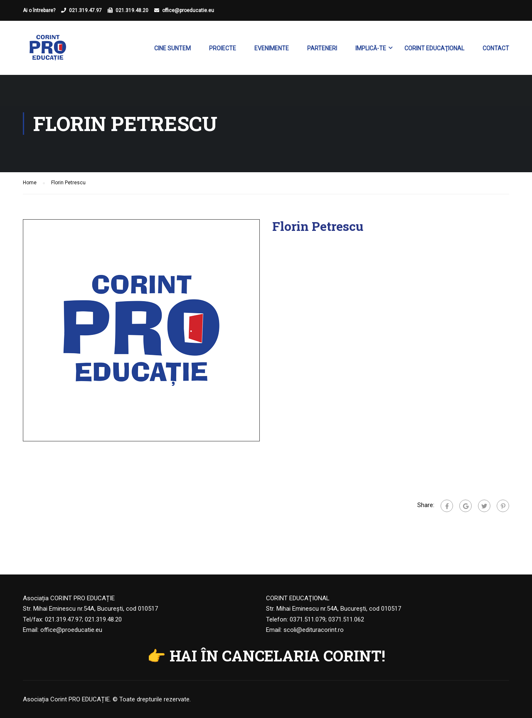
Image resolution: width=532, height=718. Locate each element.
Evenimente (271, 48)
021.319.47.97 (85, 10)
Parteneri (322, 48)
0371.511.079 (307, 619)
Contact (496, 48)
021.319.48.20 (132, 10)
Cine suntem (172, 48)
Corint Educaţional (434, 48)
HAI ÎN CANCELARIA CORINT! (277, 656)
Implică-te (370, 48)
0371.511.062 (346, 619)
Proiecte (222, 48)
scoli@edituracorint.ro (313, 630)
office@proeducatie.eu (188, 10)
